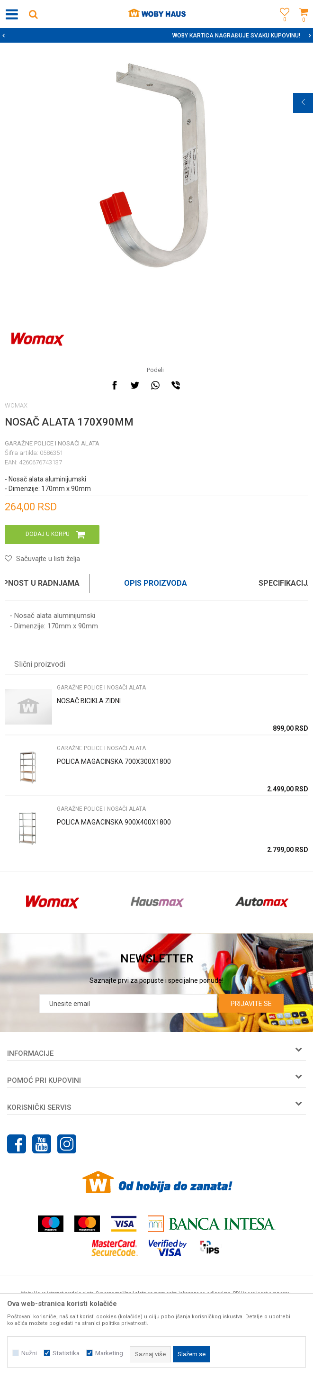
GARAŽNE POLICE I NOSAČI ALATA (52, 443)
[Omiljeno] (282, 24)
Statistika (66, 1353)
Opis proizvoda (155, 583)
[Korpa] (303, 24)
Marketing (109, 1353)
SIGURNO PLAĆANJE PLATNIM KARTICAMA (155, 35)
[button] (33, 14)
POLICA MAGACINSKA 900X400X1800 (114, 822)
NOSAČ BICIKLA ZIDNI (89, 701)
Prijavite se (251, 1003)
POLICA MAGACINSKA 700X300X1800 (114, 761)
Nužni (29, 1353)
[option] (156, 35)
